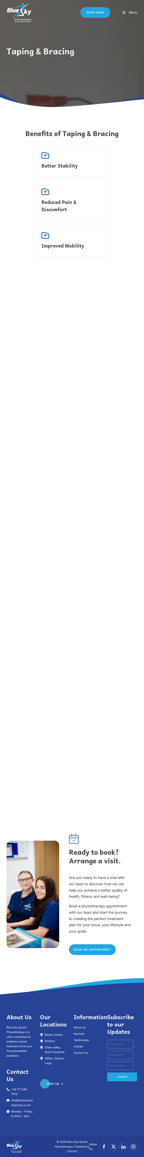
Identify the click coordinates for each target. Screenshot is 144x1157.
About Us (79, 1027)
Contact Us (81, 1052)
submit (122, 1077)
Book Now (89, 9)
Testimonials (81, 1040)
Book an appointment (87, 946)
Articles (78, 1046)
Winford (50, 1041)
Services (79, 1033)
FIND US (46, 1082)
